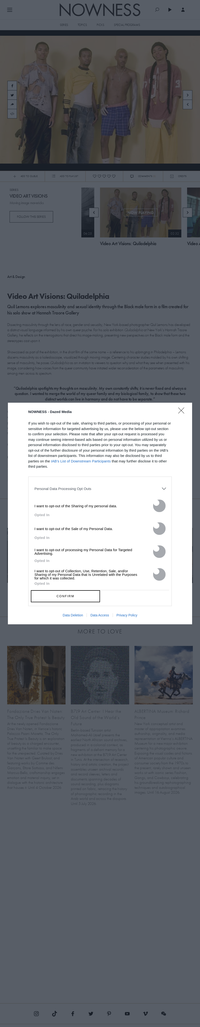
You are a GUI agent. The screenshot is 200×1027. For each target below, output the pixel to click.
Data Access (99, 615)
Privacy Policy (127, 615)
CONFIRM (65, 596)
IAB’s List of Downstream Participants (81, 461)
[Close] (182, 413)
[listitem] (100, 489)
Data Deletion (73, 615)
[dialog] (100, 513)
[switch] (159, 506)
